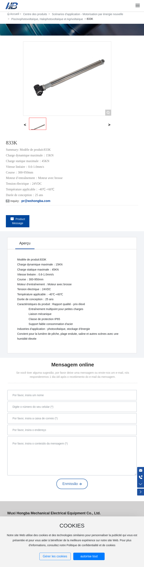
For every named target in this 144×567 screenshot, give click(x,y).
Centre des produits (35, 14)
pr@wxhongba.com (35, 201)
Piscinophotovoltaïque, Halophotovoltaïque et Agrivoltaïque (47, 19)
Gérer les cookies (55, 556)
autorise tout (89, 556)
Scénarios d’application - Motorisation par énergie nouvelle (87, 14)
